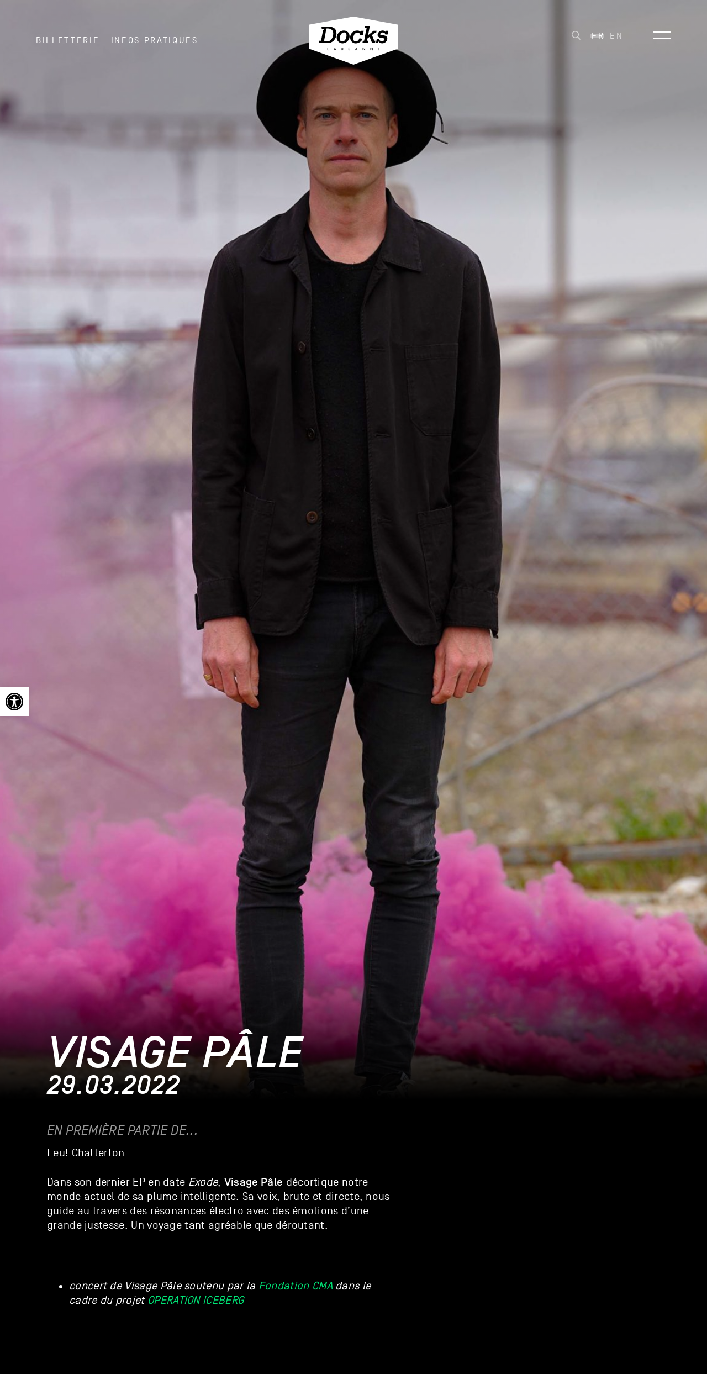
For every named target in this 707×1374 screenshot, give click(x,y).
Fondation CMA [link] (295, 1286)
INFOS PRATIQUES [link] (154, 44)
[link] (14, 701)
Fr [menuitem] (598, 39)
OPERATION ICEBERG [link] (195, 1300)
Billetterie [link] (67, 44)
